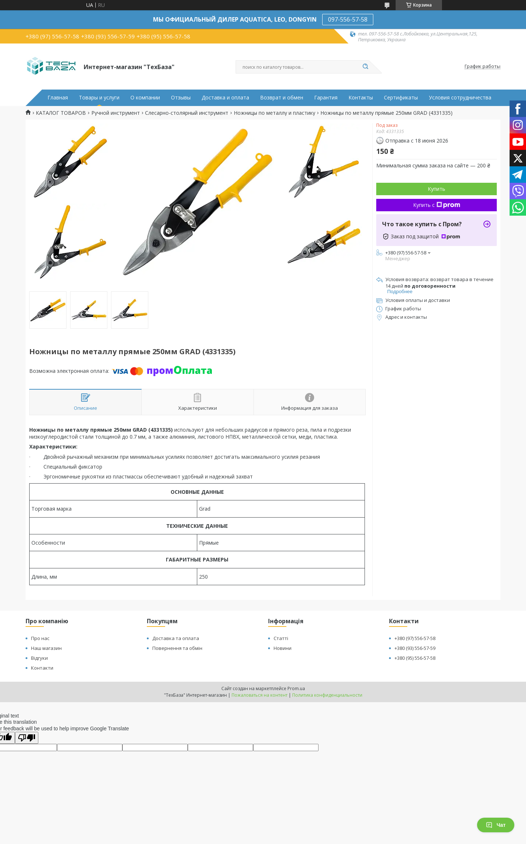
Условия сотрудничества (460, 97)
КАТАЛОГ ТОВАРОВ (61, 113)
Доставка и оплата (225, 97)
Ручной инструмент (115, 113)
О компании (145, 97)
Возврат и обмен (281, 97)
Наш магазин (46, 648)
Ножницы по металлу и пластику (274, 113)
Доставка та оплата (175, 638)
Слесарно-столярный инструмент (186, 113)
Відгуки (39, 658)
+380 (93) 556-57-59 (414, 648)
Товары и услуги (99, 97)
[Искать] (365, 66)
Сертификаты (401, 97)
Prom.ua (296, 688)
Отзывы (181, 97)
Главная (57, 97)
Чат (496, 825)
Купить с (436, 204)
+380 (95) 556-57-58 (414, 658)
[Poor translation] (26, 738)
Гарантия (326, 97)
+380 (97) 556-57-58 (414, 638)
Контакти (42, 668)
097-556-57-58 (347, 19)
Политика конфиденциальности (327, 695)
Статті (281, 638)
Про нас (40, 638)
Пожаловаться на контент (259, 695)
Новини (282, 648)
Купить (436, 188)
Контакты (360, 97)
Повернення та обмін (177, 648)
